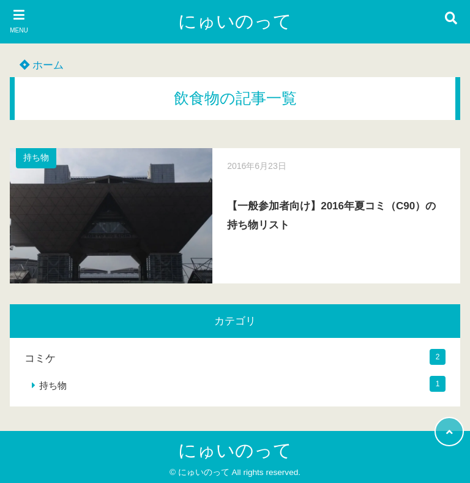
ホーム (42, 65)
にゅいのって (235, 21)
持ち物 (36, 157)
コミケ (40, 358)
